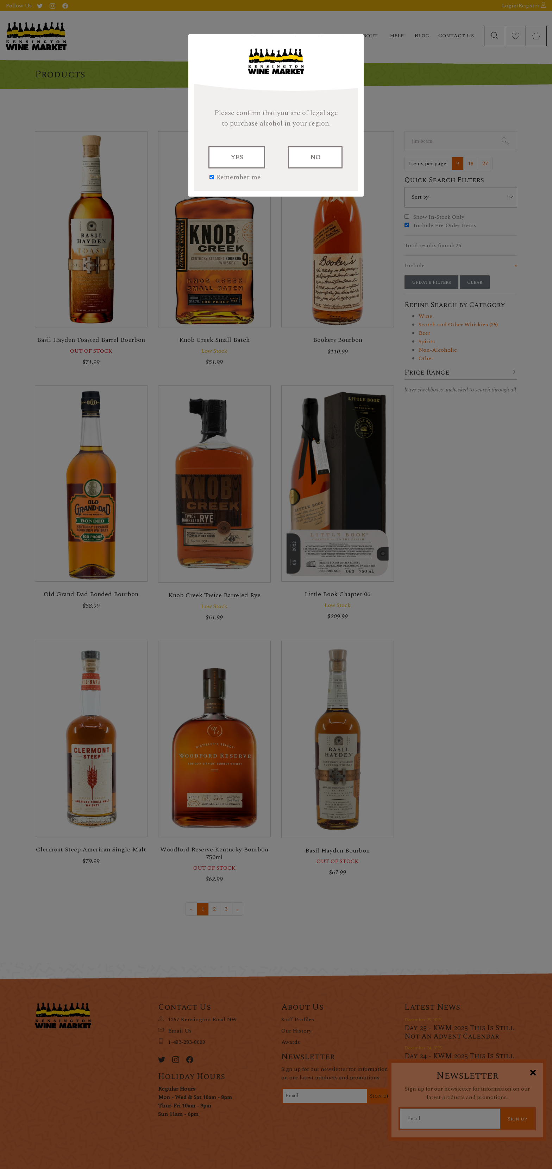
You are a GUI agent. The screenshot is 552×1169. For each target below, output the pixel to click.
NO (315, 157)
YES (237, 157)
